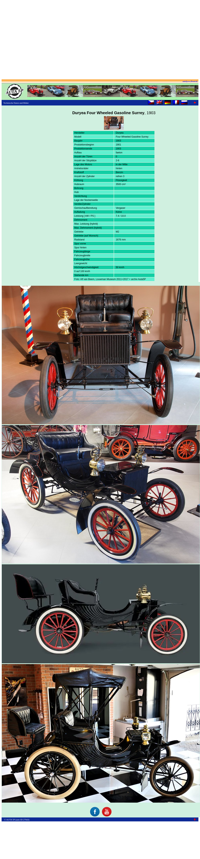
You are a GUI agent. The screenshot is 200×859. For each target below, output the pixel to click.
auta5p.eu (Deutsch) (190, 81)
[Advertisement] (99, 40)
